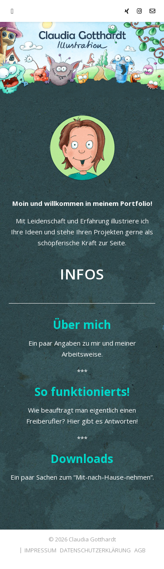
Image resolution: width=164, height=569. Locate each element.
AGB (140, 550)
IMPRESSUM (40, 550)
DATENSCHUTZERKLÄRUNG (95, 550)
